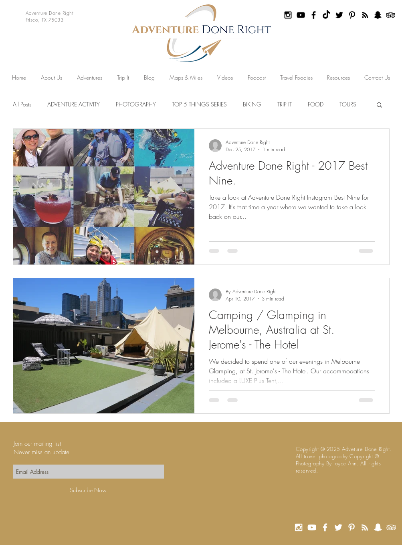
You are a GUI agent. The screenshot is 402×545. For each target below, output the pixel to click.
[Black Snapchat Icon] (378, 15)
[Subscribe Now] (88, 490)
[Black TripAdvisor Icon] (391, 15)
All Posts (22, 104)
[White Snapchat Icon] (378, 527)
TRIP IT (284, 104)
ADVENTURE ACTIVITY (73, 104)
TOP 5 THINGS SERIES (199, 104)
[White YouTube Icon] (312, 527)
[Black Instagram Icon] (288, 15)
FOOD (315, 104)
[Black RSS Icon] (365, 15)
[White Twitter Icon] (338, 527)
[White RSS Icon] (365, 527)
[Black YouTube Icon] (301, 15)
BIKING (252, 104)
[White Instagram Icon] (298, 527)
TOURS (347, 104)
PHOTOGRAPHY (136, 104)
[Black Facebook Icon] (314, 15)
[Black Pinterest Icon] (352, 15)
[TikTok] (326, 15)
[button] (379, 105)
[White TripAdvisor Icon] (391, 527)
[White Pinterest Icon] (351, 527)
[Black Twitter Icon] (339, 15)
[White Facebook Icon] (325, 527)
